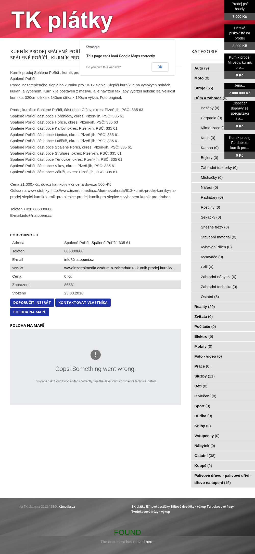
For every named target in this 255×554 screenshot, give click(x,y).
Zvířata (204, 316)
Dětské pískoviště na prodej (239, 33)
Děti (201, 386)
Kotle (208, 138)
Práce (203, 366)
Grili (207, 267)
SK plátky (138, 506)
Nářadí (209, 187)
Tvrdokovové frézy (220, 506)
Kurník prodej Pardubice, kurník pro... (239, 143)
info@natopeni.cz (79, 259)
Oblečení (205, 396)
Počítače (205, 326)
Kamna (210, 147)
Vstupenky (207, 436)
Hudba (203, 416)
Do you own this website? (103, 67)
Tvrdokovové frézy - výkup (150, 512)
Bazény (210, 108)
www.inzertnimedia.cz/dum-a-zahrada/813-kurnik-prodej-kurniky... (119, 268)
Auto (202, 68)
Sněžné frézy (215, 227)
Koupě (203, 465)
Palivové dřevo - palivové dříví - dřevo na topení (223, 479)
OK (160, 67)
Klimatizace (213, 128)
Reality (205, 306)
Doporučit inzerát (32, 302)
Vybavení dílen (216, 247)
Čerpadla (211, 118)
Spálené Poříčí (104, 242)
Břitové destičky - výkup (188, 506)
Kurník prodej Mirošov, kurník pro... (240, 62)
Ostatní (210, 296)
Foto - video (208, 356)
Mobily (203, 346)
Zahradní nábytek (218, 277)
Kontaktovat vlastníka (83, 302)
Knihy (203, 426)
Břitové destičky (158, 506)
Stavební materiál (218, 237)
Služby (205, 376)
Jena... (239, 85)
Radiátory (212, 197)
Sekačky (211, 217)
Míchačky (212, 177)
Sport (202, 406)
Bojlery (209, 157)
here (150, 541)
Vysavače (212, 257)
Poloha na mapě (29, 311)
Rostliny (210, 207)
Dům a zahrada (211, 98)
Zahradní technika (219, 287)
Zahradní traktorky (219, 167)
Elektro (204, 336)
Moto (202, 78)
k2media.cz (67, 506)
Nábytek (205, 445)
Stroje (204, 88)
